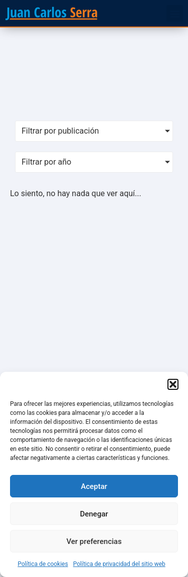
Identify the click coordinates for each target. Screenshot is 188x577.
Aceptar (94, 486)
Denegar (94, 513)
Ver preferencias (93, 541)
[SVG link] (51, 13)
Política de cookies (43, 563)
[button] (173, 384)
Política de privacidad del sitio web (119, 563)
